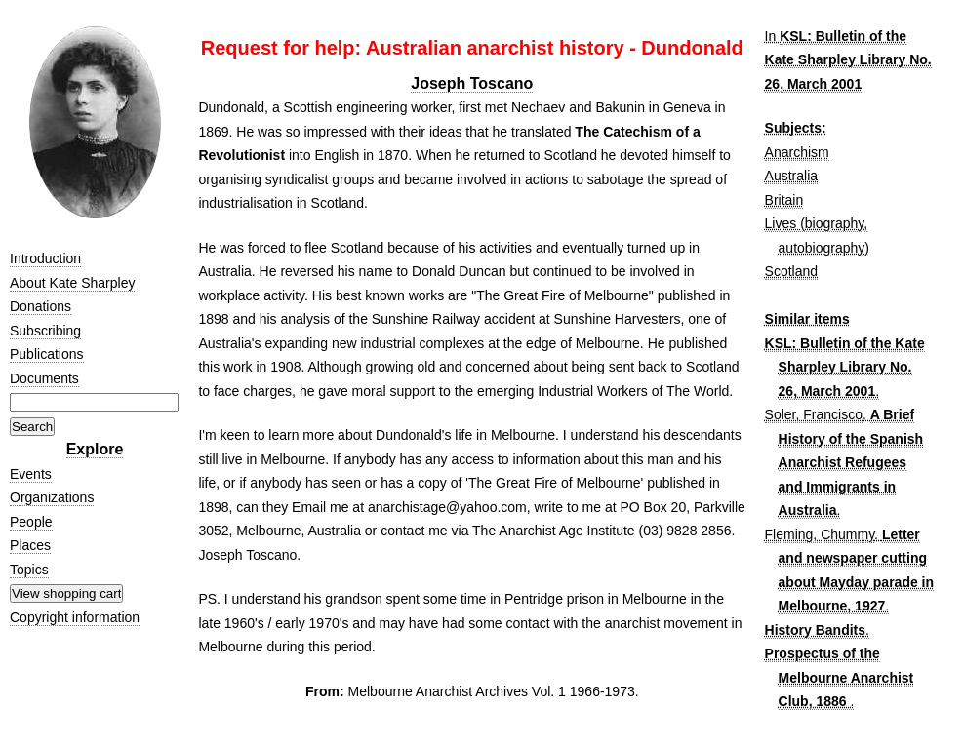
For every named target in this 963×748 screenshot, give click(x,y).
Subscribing (45, 330)
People (31, 522)
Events (31, 474)
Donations (40, 306)
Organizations (52, 497)
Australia (791, 175)
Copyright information (75, 617)
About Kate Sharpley (72, 283)
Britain (784, 200)
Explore (95, 449)
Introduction (45, 258)
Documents (44, 378)
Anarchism (797, 152)
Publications (47, 354)
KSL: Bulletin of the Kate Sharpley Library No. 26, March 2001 (848, 60)
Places (30, 545)
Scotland (791, 271)
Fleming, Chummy (820, 534)
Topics (29, 569)
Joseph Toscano (472, 83)
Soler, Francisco (814, 414)
